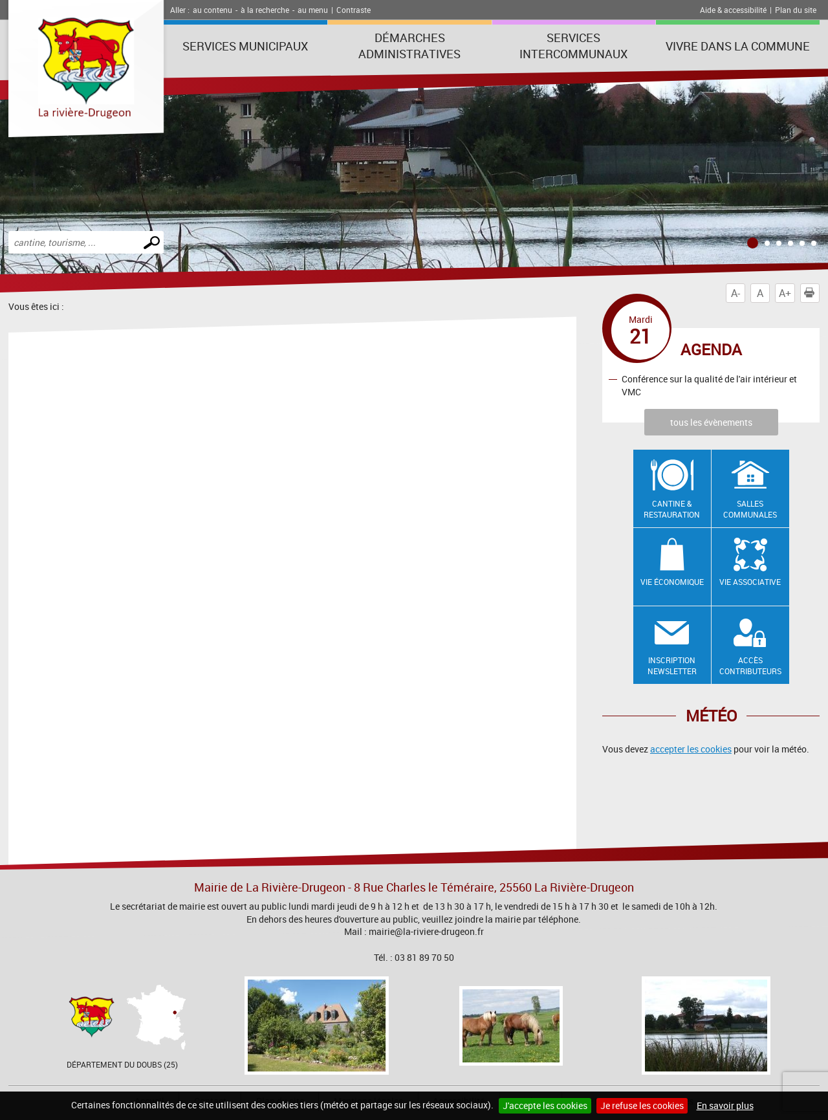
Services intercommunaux (573, 45)
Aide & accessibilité (733, 10)
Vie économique (672, 581)
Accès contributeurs (750, 665)
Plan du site (795, 10)
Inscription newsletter (672, 665)
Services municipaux (245, 46)
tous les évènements (711, 422)
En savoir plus (725, 1105)
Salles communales (750, 509)
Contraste (353, 10)
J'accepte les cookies (545, 1105)
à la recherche (265, 10)
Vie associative (750, 581)
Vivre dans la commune (738, 46)
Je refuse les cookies (642, 1105)
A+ (785, 293)
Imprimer (812, 293)
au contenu (212, 10)
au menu (313, 10)
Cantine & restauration (672, 509)
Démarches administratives (409, 45)
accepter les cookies (691, 749)
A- (735, 293)
